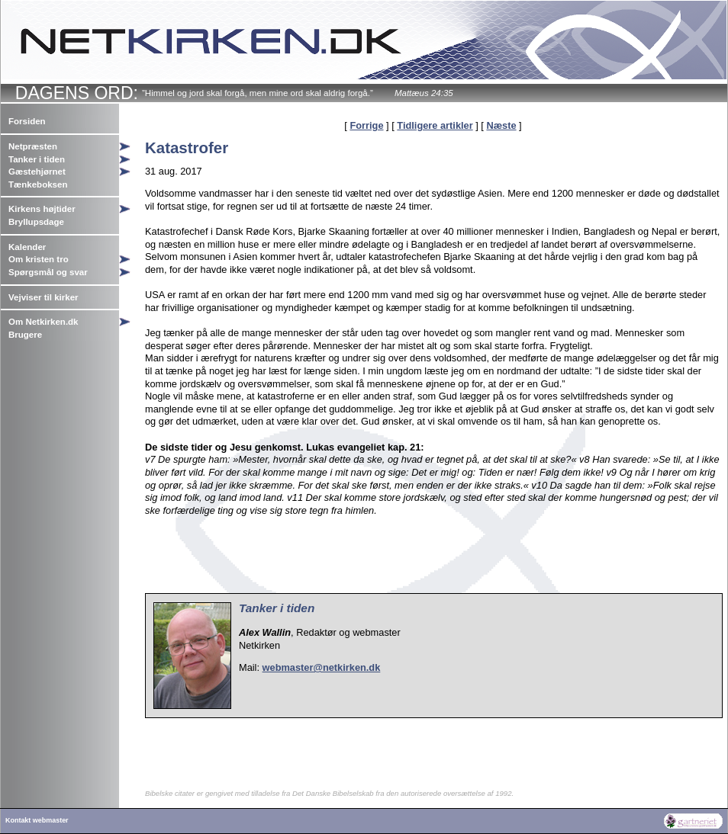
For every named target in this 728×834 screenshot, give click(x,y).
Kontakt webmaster (37, 820)
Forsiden (27, 121)
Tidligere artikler (434, 125)
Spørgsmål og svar (48, 272)
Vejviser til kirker (43, 297)
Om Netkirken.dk (43, 321)
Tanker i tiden (36, 159)
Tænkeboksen (37, 184)
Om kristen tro (38, 259)
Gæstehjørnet (37, 171)
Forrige (366, 125)
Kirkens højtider (42, 208)
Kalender (27, 247)
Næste (501, 125)
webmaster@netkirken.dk (322, 667)
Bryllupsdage (36, 221)
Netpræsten (32, 146)
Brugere (25, 334)
